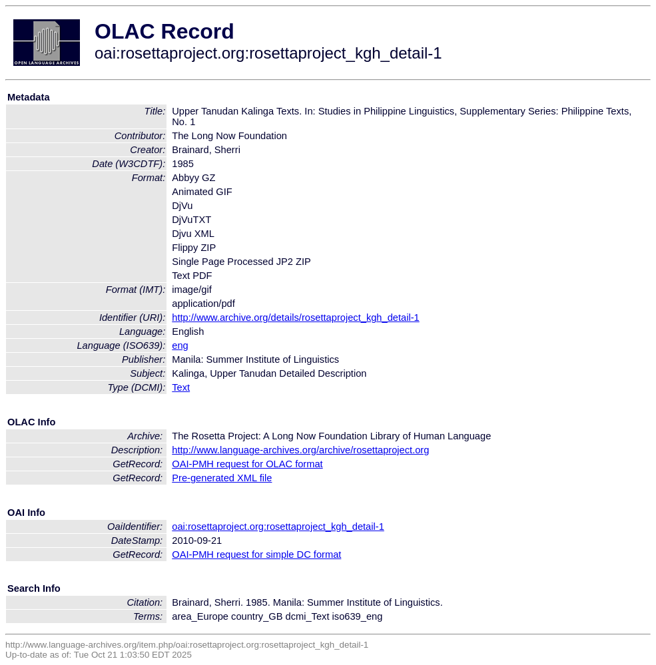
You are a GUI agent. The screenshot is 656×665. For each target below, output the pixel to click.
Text (181, 387)
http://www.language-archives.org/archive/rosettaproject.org (300, 450)
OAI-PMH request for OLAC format (247, 464)
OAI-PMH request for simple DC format (256, 554)
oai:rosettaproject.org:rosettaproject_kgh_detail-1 (278, 526)
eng (180, 345)
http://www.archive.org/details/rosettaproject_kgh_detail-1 (296, 317)
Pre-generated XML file (222, 478)
